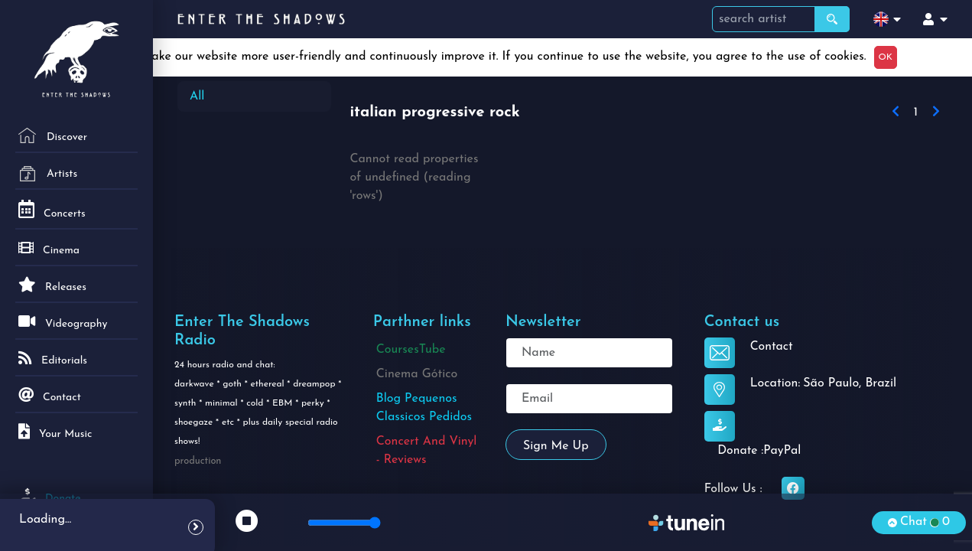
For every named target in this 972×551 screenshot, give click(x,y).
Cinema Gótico (417, 374)
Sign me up (556, 446)
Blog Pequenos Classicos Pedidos (424, 408)
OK (885, 57)
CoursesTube (411, 350)
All (197, 96)
